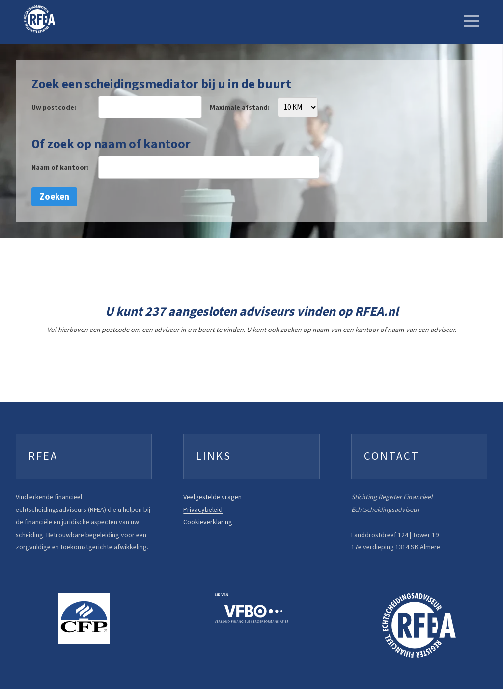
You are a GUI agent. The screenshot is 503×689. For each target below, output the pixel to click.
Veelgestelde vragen (212, 497)
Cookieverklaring (207, 522)
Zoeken (54, 196)
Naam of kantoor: (60, 167)
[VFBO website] (251, 608)
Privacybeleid (203, 509)
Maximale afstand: (240, 107)
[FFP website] (84, 618)
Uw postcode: (53, 107)
